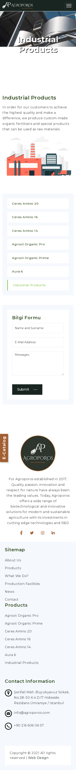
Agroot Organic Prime (30, 258)
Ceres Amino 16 (25, 217)
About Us (13, 560)
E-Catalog (4, 447)
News (9, 592)
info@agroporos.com (32, 713)
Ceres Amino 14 (25, 231)
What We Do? (17, 576)
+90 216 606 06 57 (29, 725)
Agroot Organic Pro (28, 244)
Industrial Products (29, 285)
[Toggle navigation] (69, 5)
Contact (12, 599)
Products (13, 568)
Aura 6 (17, 271)
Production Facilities (22, 584)
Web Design (38, 758)
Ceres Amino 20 (25, 203)
